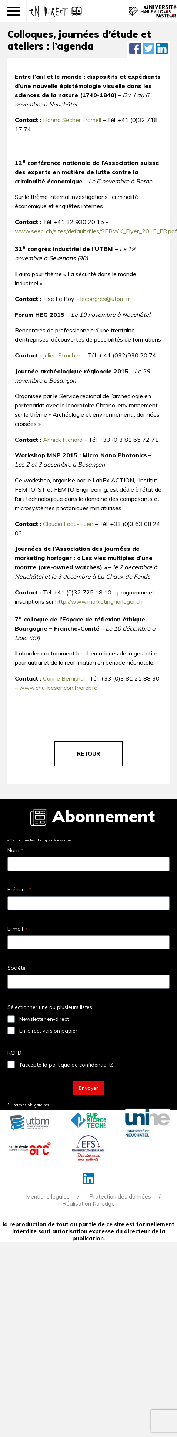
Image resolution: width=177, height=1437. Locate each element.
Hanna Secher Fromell (72, 119)
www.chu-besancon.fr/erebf (56, 687)
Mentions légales (48, 1196)
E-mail (17, 928)
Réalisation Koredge (88, 1203)
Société (16, 968)
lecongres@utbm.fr (105, 298)
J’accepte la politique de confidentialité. (67, 1064)
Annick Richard (63, 439)
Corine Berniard (63, 678)
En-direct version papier (48, 1030)
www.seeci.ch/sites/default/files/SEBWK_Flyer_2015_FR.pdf (96, 231)
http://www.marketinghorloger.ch (99, 601)
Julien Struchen (62, 355)
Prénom (19, 889)
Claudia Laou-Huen (68, 524)
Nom (15, 850)
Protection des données (120, 1196)
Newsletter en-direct (44, 1019)
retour (88, 753)
